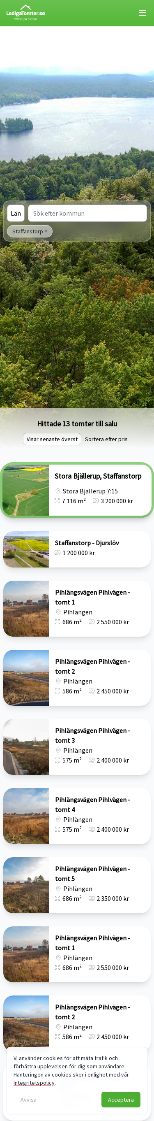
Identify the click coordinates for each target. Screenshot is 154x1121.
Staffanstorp (29, 231)
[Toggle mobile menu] (142, 13)
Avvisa (29, 1099)
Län (16, 213)
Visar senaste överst (52, 439)
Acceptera (121, 1099)
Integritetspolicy (34, 1082)
